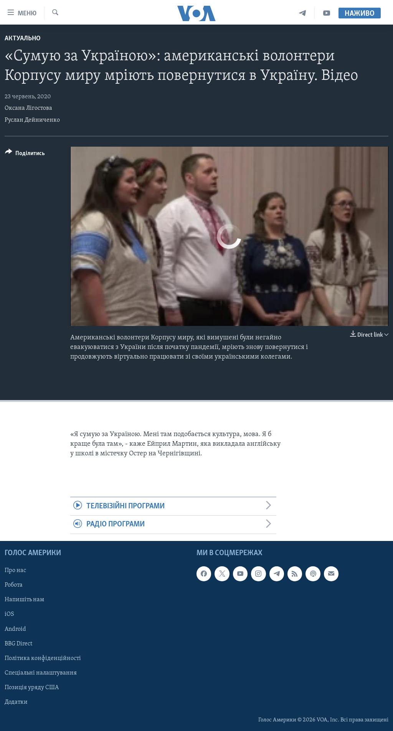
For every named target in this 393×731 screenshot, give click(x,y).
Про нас (15, 570)
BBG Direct (18, 643)
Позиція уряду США (32, 687)
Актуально (23, 38)
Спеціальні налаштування (41, 673)
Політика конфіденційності (43, 658)
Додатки (16, 702)
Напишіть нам (24, 600)
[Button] (25, 154)
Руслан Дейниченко (32, 120)
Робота (14, 585)
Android (15, 629)
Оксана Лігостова (28, 108)
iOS (9, 614)
